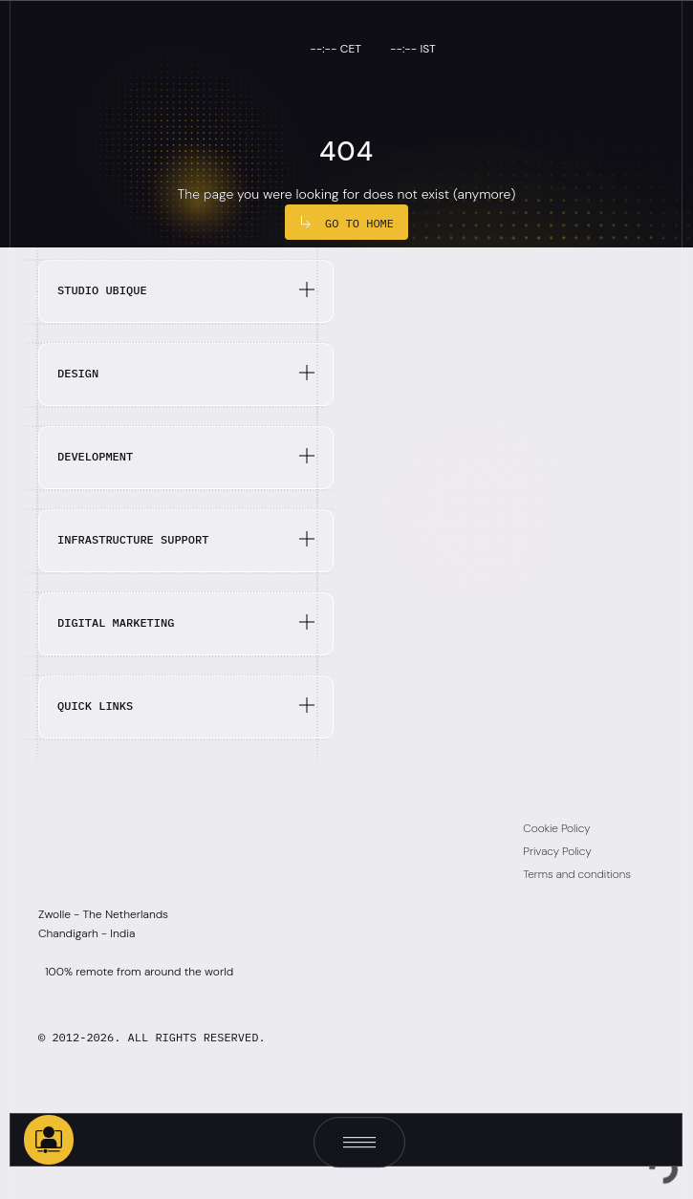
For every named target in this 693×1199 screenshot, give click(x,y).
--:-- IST (413, 48)
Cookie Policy (556, 828)
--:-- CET (335, 48)
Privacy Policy (557, 851)
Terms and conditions (577, 874)
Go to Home (359, 223)
